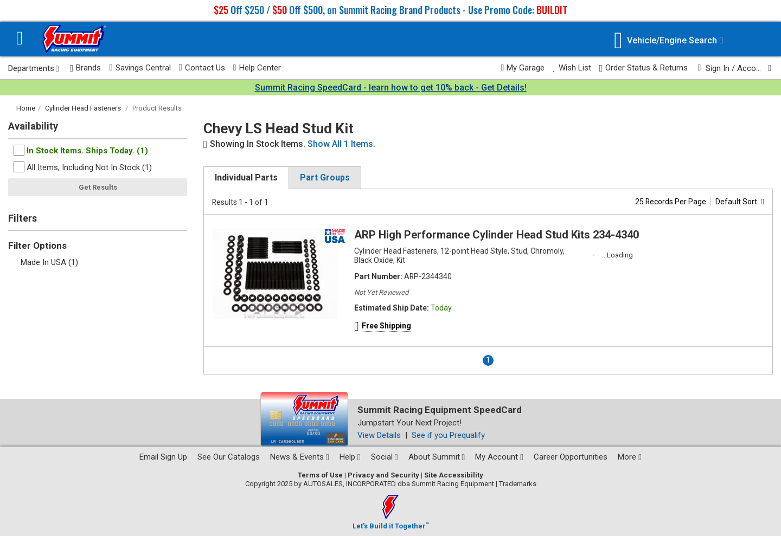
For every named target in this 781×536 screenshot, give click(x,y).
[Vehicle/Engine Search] (668, 40)
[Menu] (19, 39)
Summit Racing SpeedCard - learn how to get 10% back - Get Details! (391, 87)
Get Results (98, 187)
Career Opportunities (570, 457)
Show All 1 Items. (341, 144)
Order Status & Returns (643, 68)
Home (25, 108)
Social (384, 457)
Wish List (572, 68)
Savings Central (139, 68)
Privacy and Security (383, 475)
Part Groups (325, 177)
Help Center (257, 68)
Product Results (157, 108)
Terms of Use (320, 475)
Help (350, 457)
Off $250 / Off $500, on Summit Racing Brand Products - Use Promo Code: (390, 10)
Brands (85, 68)
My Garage (523, 68)
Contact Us (202, 68)
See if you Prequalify (448, 435)
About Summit (436, 457)
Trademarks (517, 484)
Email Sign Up (163, 457)
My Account (499, 457)
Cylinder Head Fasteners (83, 108)
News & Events (299, 457)
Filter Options (37, 245)
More (630, 457)
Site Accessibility (453, 475)
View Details (379, 435)
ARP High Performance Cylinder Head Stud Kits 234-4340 (496, 234)
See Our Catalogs (228, 457)
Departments (33, 68)
